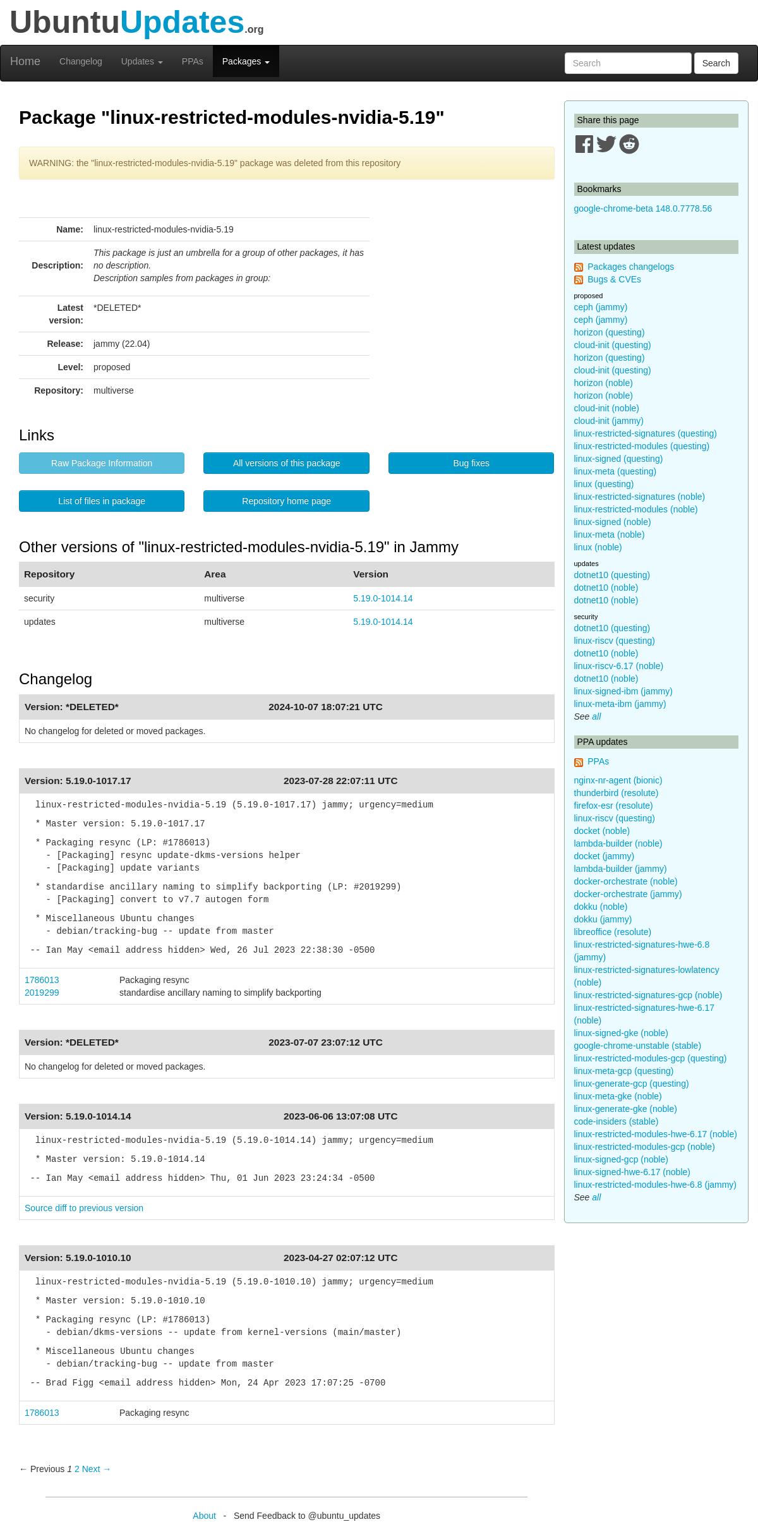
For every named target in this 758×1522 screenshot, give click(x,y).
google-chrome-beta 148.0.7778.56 (643, 208)
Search (716, 63)
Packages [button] (246, 61)
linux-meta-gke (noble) (618, 1096)
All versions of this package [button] (286, 463)
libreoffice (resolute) (613, 932)
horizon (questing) (609, 332)
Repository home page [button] (286, 501)
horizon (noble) (603, 383)
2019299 (42, 992)
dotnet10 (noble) (606, 588)
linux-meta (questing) (615, 471)
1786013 (42, 980)
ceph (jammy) (601, 307)
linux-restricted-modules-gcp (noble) (644, 1147)
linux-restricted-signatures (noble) (640, 497)
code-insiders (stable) (616, 1121)
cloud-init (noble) (607, 408)
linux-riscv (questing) (614, 641)
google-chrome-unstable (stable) (638, 1046)
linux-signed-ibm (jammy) (623, 691)
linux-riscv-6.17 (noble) (619, 666)
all (596, 716)
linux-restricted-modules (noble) (636, 509)
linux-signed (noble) (612, 522)
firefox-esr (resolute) (613, 805)
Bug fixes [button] (471, 463)
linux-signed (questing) (618, 459)
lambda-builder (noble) (618, 843)
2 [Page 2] (77, 1469)
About (204, 1516)
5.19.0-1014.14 (382, 598)
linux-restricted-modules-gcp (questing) (650, 1058)
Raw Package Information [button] (101, 463)
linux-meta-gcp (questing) (624, 1071)
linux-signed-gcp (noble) (621, 1159)
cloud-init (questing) (612, 345)
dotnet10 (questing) (612, 575)
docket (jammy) (604, 856)
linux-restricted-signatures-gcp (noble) (648, 995)
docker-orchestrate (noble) (626, 881)
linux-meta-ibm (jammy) (620, 704)
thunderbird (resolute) (616, 793)
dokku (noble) (601, 907)
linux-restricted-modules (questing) (642, 446)
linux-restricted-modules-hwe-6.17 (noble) (655, 1134)
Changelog (80, 61)
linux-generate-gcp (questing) (631, 1083)
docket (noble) (602, 831)
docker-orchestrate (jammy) (628, 894)
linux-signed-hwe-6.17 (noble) (632, 1172)
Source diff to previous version (84, 1208)
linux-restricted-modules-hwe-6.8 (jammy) (655, 1185)
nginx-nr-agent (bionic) (618, 780)
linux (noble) (598, 547)
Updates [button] (142, 61)
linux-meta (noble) (609, 534)
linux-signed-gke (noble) (621, 1033)
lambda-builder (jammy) (620, 869)
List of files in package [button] (101, 501)
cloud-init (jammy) (609, 421)
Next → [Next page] (97, 1469)
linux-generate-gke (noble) (625, 1109)
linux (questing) (604, 484)
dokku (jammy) (603, 919)
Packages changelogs (630, 267)
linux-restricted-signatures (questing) (645, 433)
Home (25, 61)
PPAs (192, 61)
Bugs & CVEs (614, 279)
